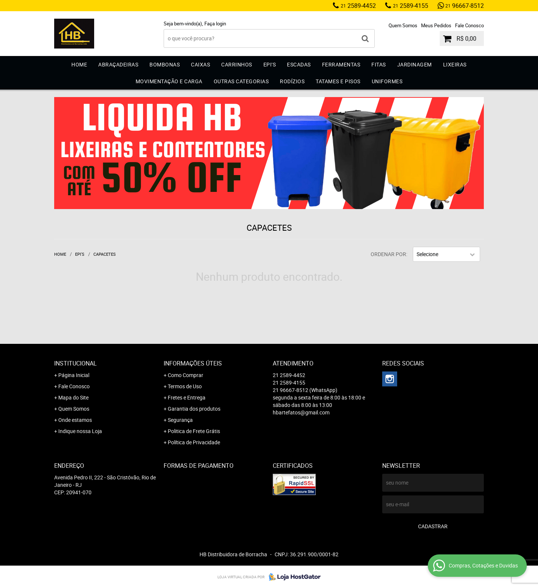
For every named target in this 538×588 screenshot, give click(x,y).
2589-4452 (358, 5)
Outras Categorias (241, 81)
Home (79, 64)
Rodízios (292, 81)
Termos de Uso (185, 386)
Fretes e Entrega (186, 397)
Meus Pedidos (436, 25)
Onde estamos (75, 419)
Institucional (75, 363)
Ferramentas (341, 64)
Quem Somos (403, 25)
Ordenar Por (388, 254)
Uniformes (387, 81)
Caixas (200, 64)
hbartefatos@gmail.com (301, 412)
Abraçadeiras (118, 64)
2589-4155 (410, 5)
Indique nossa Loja (80, 431)
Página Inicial (73, 375)
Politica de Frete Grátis (194, 431)
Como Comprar (185, 375)
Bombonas (164, 64)
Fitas (378, 64)
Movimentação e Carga (169, 81)
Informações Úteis (193, 363)
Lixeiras (455, 64)
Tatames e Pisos (338, 81)
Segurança (180, 419)
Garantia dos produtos (194, 408)
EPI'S (269, 64)
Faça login (215, 23)
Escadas (299, 64)
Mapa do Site (73, 397)
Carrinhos (236, 64)
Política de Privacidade (194, 442)
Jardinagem (414, 64)
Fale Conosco (469, 25)
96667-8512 (464, 5)
